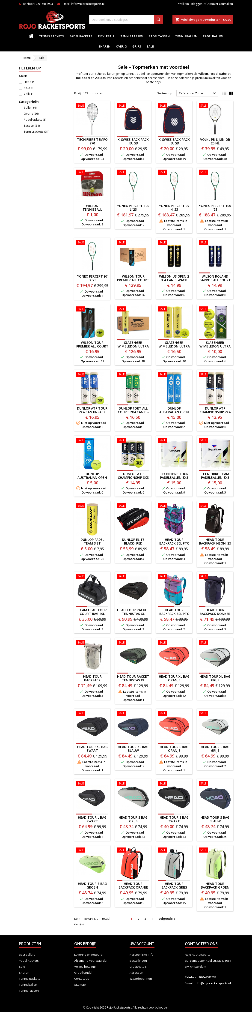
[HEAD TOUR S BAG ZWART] (174, 784)
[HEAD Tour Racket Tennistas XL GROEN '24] (133, 643)
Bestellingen (138, 960)
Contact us (81, 978)
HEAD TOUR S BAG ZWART (174, 819)
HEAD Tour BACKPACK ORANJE (133, 885)
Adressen (136, 972)
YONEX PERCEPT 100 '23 (215, 208)
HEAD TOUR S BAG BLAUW (215, 819)
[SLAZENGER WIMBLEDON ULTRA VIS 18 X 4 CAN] (133, 309)
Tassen (32, 125)
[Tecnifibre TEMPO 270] (92, 106)
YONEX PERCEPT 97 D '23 (92, 278)
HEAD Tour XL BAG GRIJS (215, 678)
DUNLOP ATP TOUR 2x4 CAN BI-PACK (92, 410)
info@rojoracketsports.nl (87, 4)
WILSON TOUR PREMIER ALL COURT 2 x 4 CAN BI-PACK (92, 346)
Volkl (29, 94)
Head (29, 82)
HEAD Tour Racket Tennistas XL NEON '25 (133, 614)
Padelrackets (35, 119)
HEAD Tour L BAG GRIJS (215, 749)
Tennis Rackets (51, 36)
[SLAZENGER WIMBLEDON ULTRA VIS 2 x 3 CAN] (215, 309)
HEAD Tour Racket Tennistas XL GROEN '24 (133, 680)
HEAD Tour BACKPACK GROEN (215, 885)
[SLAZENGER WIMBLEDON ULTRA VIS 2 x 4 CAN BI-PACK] (174, 309)
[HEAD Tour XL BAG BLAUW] (133, 714)
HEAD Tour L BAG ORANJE (174, 749)
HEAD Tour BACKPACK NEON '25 (215, 541)
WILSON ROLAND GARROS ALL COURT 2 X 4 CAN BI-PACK (215, 280)
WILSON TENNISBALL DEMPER (92, 209)
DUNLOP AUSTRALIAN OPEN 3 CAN (92, 477)
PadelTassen (159, 36)
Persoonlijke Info (141, 954)
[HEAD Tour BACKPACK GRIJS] (174, 850)
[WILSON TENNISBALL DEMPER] (92, 173)
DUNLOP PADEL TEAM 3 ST (92, 541)
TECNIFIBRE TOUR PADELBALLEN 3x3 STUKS (174, 477)
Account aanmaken (220, 4)
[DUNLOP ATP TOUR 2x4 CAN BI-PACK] (92, 375)
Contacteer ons (201, 943)
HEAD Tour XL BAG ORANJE (174, 678)
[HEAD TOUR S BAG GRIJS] (133, 784)
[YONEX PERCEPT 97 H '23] (174, 173)
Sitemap (80, 984)
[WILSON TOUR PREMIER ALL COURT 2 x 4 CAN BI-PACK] (92, 309)
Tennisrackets (36, 131)
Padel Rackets (80, 36)
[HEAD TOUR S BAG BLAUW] (215, 784)
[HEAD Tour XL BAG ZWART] (92, 714)
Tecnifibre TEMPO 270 (92, 141)
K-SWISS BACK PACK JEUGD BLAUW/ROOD (133, 143)
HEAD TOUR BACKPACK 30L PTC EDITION (174, 543)
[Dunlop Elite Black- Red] (133, 506)
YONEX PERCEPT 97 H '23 (174, 208)
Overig (121, 46)
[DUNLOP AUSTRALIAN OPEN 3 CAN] (92, 441)
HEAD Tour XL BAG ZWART (92, 749)
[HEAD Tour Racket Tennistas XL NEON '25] (133, 577)
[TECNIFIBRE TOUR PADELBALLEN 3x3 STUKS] (174, 441)
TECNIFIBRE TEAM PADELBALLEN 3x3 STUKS (215, 477)
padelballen (213, 36)
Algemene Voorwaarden (91, 960)
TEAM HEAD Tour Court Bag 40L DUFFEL (92, 614)
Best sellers (27, 954)
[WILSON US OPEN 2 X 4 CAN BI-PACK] (174, 243)
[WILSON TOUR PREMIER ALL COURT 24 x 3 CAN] (133, 243)
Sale (150, 46)
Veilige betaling (84, 966)
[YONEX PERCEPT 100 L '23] (133, 173)
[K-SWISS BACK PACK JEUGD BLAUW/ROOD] (133, 106)
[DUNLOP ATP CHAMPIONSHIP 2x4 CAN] (215, 375)
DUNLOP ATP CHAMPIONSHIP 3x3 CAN (133, 477)
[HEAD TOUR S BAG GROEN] (92, 850)
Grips (136, 46)
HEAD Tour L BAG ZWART (92, 819)
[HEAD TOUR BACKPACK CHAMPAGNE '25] (92, 643)
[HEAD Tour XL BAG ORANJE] (174, 643)
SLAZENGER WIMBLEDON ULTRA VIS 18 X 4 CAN (133, 346)
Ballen (30, 107)
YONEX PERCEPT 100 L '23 (133, 208)
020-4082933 (44, 4)
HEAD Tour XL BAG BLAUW (133, 749)
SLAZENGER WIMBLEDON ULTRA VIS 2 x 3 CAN (215, 346)
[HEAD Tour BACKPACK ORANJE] (133, 850)
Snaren (104, 46)
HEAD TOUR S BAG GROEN (92, 885)
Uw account (142, 943)
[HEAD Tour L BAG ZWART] (92, 784)
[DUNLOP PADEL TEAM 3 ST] (92, 506)
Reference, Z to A (198, 93)
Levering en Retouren (89, 954)
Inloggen (196, 4)
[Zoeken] (126, 19)
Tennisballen (186, 36)
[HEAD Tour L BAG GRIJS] (215, 714)
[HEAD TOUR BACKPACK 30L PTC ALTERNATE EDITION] (174, 577)
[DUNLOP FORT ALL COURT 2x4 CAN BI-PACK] (133, 375)
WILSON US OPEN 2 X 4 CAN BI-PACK (174, 278)
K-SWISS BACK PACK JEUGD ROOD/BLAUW (174, 143)
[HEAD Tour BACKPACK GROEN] (215, 850)
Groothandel (83, 972)
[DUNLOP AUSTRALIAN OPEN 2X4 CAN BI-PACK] (174, 375)
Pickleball (106, 36)
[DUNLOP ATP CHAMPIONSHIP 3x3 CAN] (133, 441)
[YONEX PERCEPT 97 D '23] (92, 243)
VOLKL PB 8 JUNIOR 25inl (215, 141)
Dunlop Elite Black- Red (133, 541)
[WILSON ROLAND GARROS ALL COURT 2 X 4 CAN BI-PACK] (215, 243)
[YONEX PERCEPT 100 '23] (215, 173)
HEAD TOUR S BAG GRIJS (133, 819)
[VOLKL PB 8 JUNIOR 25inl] (215, 106)
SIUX (29, 88)
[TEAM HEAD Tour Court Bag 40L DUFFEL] (92, 577)
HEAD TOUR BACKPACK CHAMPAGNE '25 (92, 680)
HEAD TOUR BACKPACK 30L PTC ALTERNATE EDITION (174, 615)
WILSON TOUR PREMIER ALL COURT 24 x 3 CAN (133, 280)
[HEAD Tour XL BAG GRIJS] (215, 643)
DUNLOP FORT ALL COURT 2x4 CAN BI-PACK (133, 412)
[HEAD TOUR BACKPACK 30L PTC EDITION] (174, 506)
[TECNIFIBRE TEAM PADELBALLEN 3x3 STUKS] (215, 441)
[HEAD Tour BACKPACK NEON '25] (215, 506)
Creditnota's (138, 966)
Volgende (167, 918)
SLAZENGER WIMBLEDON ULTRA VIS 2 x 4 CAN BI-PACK (174, 348)
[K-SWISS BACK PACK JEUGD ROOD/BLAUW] (174, 106)
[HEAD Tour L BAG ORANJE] (174, 714)
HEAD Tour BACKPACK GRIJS (174, 885)
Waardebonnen (141, 978)
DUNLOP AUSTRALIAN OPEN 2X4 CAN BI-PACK (174, 412)
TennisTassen (131, 36)
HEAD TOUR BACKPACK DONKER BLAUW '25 (215, 614)
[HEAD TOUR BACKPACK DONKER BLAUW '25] (215, 577)
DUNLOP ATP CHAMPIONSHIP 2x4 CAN (215, 412)
